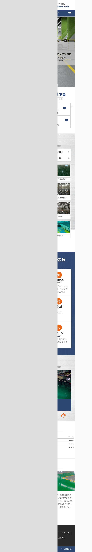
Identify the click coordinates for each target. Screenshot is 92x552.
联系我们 (66, 533)
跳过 (52, 3)
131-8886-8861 (60, 6)
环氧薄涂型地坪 (55, 152)
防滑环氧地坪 (54, 158)
